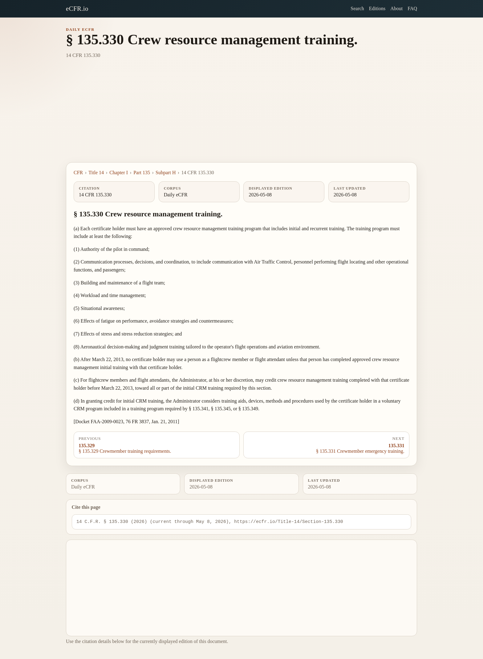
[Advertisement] (241, 116)
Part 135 (141, 172)
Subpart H (166, 172)
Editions (377, 8)
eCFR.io (77, 8)
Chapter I (118, 172)
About (396, 8)
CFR (78, 172)
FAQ (412, 8)
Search (357, 8)
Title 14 (96, 172)
